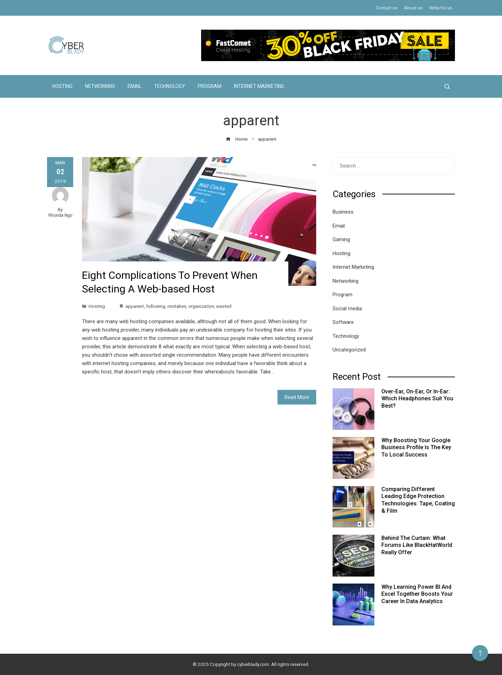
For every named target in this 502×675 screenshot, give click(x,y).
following (155, 306)
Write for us (440, 7)
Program (209, 86)
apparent (135, 306)
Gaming (341, 239)
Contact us (386, 7)
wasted (223, 306)
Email (135, 86)
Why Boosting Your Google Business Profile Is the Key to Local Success (416, 447)
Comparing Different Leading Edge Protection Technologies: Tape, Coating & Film (418, 500)
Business (343, 212)
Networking (100, 86)
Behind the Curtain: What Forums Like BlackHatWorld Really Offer (416, 545)
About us (413, 7)
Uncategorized (349, 350)
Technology (169, 86)
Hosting (62, 86)
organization (201, 306)
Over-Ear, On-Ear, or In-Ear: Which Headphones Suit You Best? (417, 398)
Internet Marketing (259, 86)
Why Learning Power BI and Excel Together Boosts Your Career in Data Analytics (417, 594)
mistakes (176, 306)
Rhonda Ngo (60, 215)
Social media (347, 308)
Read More (296, 397)
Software (343, 322)
